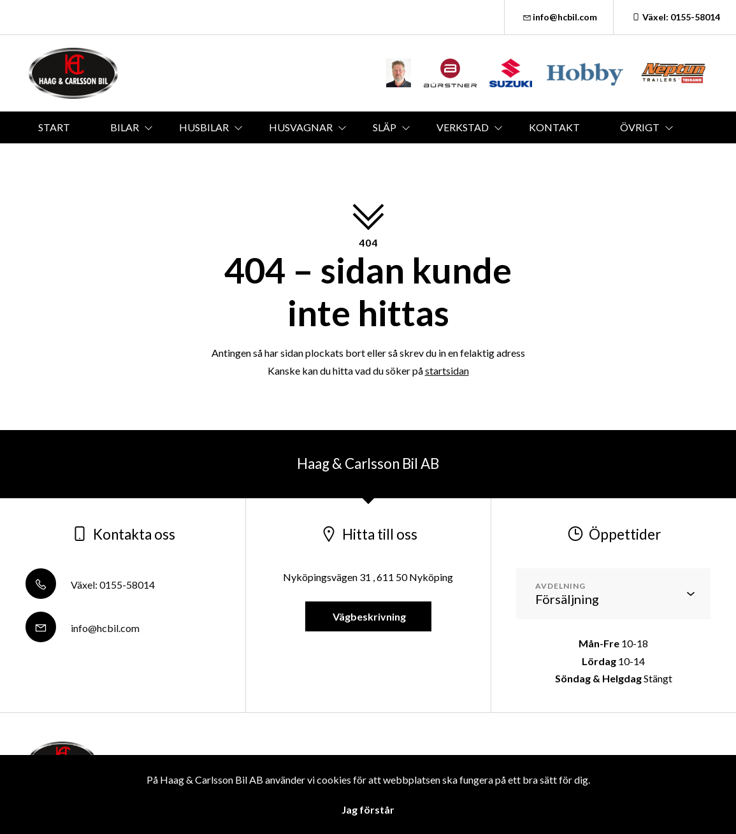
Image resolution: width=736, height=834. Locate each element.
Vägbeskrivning (368, 616)
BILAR (124, 127)
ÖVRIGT (640, 127)
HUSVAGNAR (301, 127)
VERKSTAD (463, 127)
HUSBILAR (204, 127)
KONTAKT (554, 127)
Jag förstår (368, 809)
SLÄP (384, 127)
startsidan (447, 370)
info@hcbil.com (559, 16)
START (54, 127)
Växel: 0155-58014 (675, 16)
